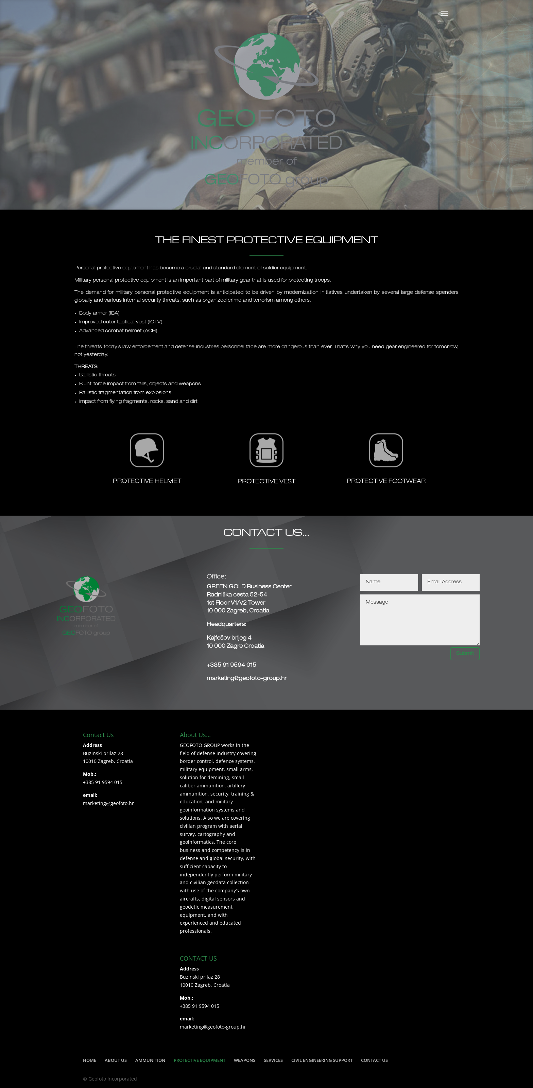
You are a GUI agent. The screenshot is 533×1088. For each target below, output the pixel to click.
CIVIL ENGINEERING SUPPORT (322, 1060)
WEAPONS (244, 1060)
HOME (89, 1060)
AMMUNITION (150, 1060)
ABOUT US (116, 1060)
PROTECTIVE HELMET (147, 482)
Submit (465, 653)
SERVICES (273, 1060)
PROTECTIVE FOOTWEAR (386, 482)
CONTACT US (374, 1060)
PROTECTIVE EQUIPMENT (199, 1060)
